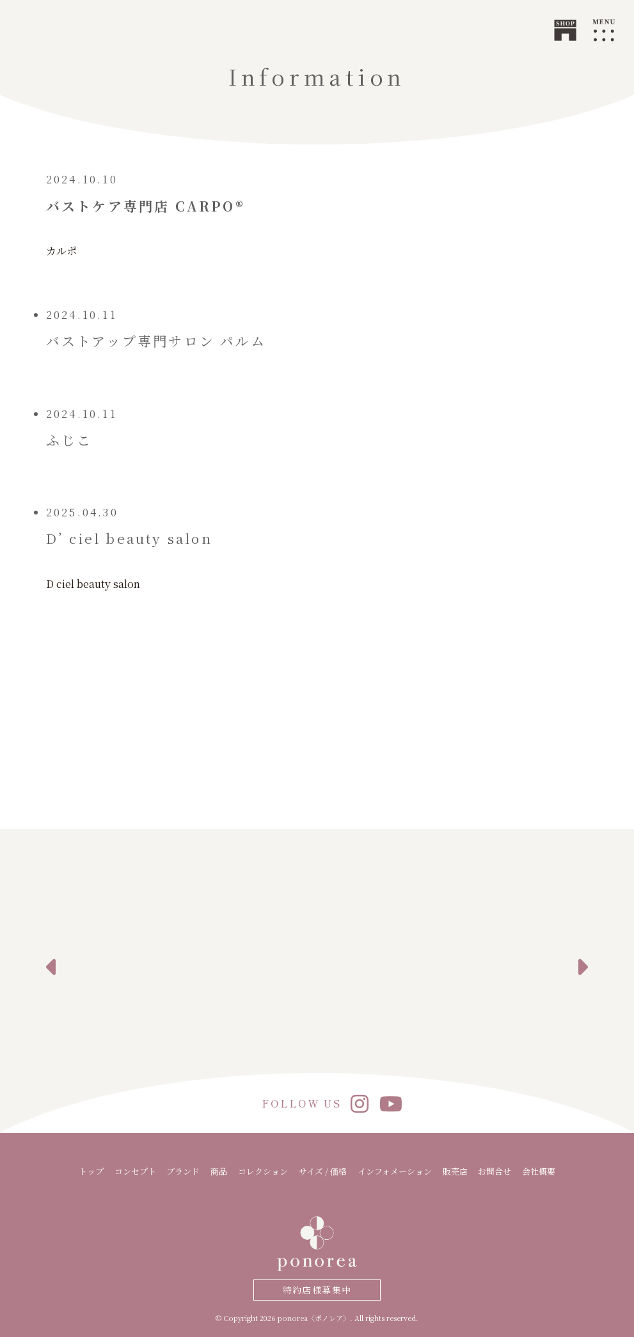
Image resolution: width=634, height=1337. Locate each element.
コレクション (263, 1171)
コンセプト (135, 1171)
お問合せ (494, 1171)
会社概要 (538, 1171)
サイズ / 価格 (323, 1171)
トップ (91, 1171)
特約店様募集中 (317, 1289)
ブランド (183, 1171)
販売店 (455, 1171)
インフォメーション (395, 1171)
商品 (218, 1171)
